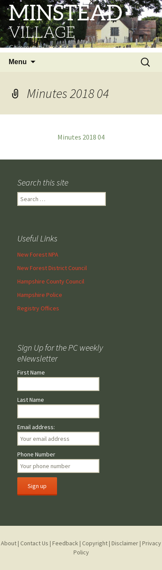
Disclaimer (124, 543)
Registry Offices (38, 308)
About (8, 543)
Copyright (95, 543)
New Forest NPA (37, 254)
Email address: (36, 427)
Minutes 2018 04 (81, 137)
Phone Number (36, 454)
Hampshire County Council (50, 281)
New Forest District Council (52, 268)
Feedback (65, 543)
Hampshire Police (39, 295)
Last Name (30, 400)
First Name (31, 372)
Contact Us (34, 543)
